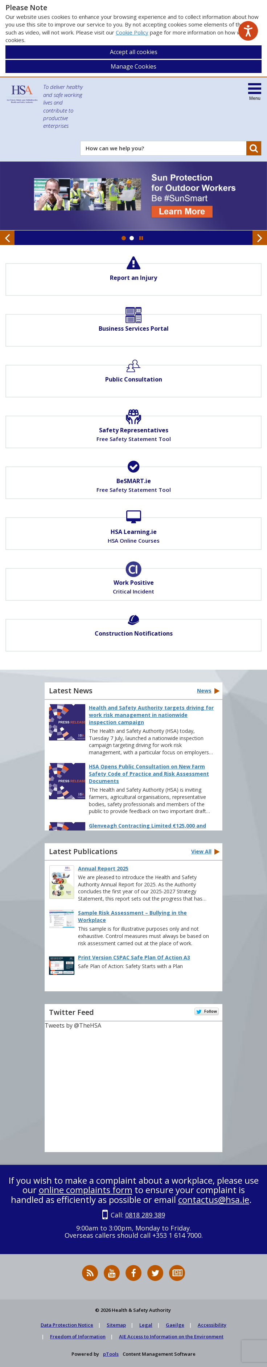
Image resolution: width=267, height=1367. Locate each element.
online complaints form (85, 1190)
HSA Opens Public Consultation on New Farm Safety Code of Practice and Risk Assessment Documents (149, 773)
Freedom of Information (78, 1336)
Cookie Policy (132, 32)
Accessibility (212, 1325)
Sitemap (116, 1325)
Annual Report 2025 (103, 868)
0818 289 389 (145, 1215)
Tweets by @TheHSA (73, 1025)
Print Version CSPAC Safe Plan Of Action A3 (134, 957)
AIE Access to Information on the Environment (171, 1336)
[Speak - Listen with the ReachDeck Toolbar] (248, 31)
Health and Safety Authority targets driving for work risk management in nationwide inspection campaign (151, 715)
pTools (111, 1354)
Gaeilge (175, 1325)
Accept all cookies (133, 52)
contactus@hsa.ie (213, 1199)
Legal (145, 1325)
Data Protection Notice (67, 1325)
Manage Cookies (133, 66)
